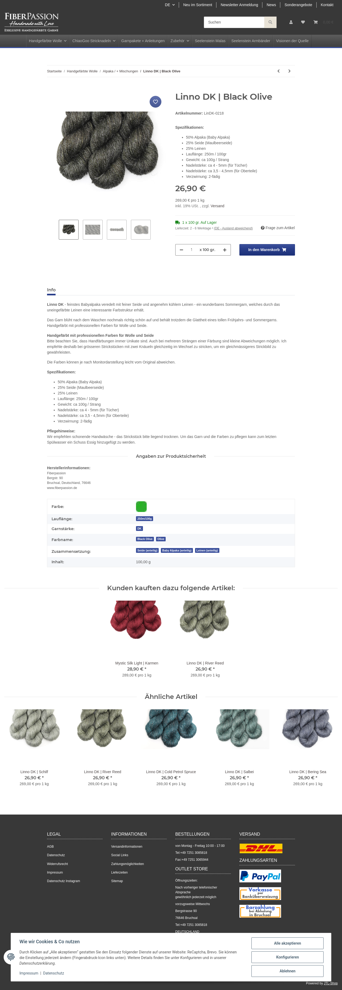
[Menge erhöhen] (225, 249)
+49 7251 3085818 (193, 853)
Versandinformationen (126, 846)
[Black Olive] (145, 539)
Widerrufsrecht (57, 864)
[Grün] (141, 506)
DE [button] (167, 5)
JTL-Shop (331, 983)
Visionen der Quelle (292, 41)
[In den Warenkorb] (51, 89)
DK (139, 528)
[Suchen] (234, 22)
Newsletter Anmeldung (239, 5)
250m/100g (144, 518)
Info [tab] (51, 289)
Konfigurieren (287, 957)
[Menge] (191, 249)
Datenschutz (56, 855)
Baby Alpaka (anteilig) (176, 550)
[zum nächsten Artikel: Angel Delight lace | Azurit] (289, 71)
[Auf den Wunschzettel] (155, 102)
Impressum (55, 872)
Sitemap (117, 881)
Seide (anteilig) (147, 550)
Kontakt (327, 5)
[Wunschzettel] (303, 22)
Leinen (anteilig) (207, 550)
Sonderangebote (298, 5)
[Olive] (161, 539)
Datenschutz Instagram (63, 881)
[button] (291, 22)
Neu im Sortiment (197, 5)
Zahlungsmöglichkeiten (127, 864)
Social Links (119, 855)
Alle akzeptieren (287, 943)
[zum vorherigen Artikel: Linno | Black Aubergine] (278, 71)
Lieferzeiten (119, 872)
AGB (50, 846)
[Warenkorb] (323, 22)
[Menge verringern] (181, 249)
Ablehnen (287, 971)
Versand (217, 206)
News (271, 5)
